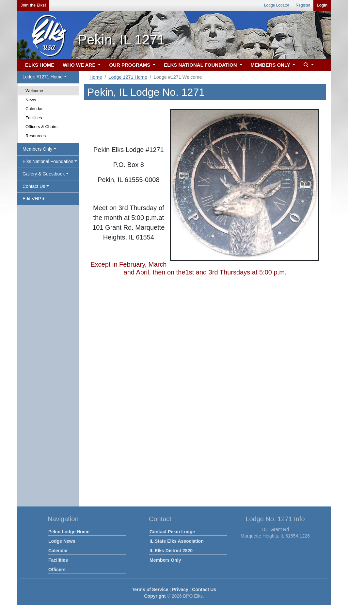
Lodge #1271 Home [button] (43, 76)
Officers (57, 569)
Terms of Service (150, 589)
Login (322, 5)
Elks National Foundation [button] (48, 161)
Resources (35, 135)
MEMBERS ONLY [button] (271, 65)
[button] (308, 65)
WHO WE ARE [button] (80, 65)
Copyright (155, 596)
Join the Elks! (33, 5)
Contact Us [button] (34, 186)
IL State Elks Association (177, 541)
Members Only (165, 560)
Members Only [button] (37, 149)
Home (95, 77)
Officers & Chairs (41, 126)
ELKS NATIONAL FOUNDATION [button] (201, 65)
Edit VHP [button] (33, 198)
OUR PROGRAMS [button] (130, 65)
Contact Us (204, 589)
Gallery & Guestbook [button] (44, 173)
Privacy (180, 589)
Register (303, 5)
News (30, 99)
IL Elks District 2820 (171, 550)
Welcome (34, 90)
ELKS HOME (39, 65)
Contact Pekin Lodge (172, 531)
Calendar (34, 108)
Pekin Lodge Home (68, 531)
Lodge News (61, 541)
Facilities (33, 117)
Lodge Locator (276, 5)
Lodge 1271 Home (127, 77)
